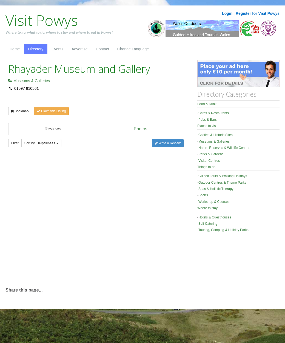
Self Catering (207, 224)
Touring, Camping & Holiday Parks (223, 230)
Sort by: (41, 143)
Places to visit (207, 126)
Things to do (206, 167)
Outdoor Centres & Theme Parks (222, 183)
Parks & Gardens (210, 154)
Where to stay (207, 208)
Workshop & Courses (213, 202)
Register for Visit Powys (258, 13)
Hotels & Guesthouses (214, 217)
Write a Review (168, 143)
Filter (15, 143)
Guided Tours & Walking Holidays (222, 176)
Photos (140, 128)
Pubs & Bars (207, 120)
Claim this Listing (51, 111)
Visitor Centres (209, 161)
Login (227, 13)
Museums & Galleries (29, 81)
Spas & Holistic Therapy (215, 189)
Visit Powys (41, 20)
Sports (203, 195)
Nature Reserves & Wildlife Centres (224, 148)
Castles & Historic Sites (215, 135)
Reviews (52, 128)
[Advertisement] (60, 219)
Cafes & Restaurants (213, 113)
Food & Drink (206, 104)
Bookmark (20, 111)
